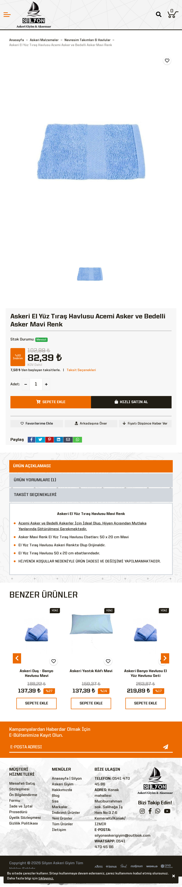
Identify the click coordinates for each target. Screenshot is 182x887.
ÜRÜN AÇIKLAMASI (32, 466)
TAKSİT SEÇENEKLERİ (35, 495)
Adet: (15, 384)
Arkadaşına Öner (91, 423)
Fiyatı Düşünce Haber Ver (145, 423)
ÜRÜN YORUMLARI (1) (35, 480)
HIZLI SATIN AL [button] (131, 402)
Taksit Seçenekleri (81, 370)
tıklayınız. (46, 878)
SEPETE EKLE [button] (50, 402)
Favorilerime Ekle (39, 423)
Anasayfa (16, 40)
